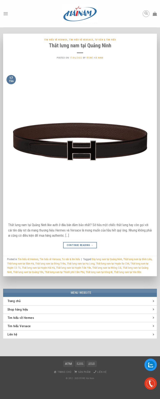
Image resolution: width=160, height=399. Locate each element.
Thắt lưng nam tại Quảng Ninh (80, 45)
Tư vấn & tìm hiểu (105, 39)
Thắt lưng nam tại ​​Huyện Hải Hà (38, 267)
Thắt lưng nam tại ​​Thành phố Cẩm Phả (64, 272)
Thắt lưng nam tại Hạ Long (81, 263)
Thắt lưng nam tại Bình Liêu (137, 259)
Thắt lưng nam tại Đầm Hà (20, 263)
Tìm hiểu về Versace (81, 39)
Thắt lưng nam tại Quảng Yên (28, 272)
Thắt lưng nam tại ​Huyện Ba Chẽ (112, 263)
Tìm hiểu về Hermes (56, 39)
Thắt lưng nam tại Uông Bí (99, 272)
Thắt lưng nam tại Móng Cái (106, 267)
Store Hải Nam (94, 57)
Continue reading (80, 245)
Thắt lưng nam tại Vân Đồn (127, 272)
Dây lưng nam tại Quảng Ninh (107, 259)
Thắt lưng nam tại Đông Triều (50, 263)
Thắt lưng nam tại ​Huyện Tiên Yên (73, 267)
